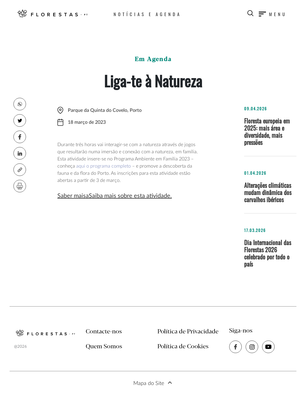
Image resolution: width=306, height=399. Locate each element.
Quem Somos (104, 346)
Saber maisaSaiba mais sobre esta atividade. (114, 196)
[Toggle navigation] (272, 14)
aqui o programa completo (103, 166)
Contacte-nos (104, 331)
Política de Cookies (183, 346)
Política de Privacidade (187, 331)
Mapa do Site (148, 383)
